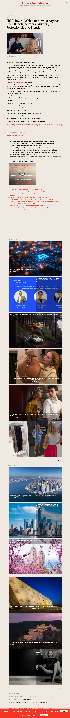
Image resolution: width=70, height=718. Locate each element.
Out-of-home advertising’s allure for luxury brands (24, 203)
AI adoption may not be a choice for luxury (48, 423)
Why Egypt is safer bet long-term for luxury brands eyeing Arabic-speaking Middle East (34, 150)
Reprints (20, 132)
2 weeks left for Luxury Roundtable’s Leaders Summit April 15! (27, 145)
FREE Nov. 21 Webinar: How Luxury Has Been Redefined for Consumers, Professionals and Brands (33, 24)
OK (64, 711)
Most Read (33, 8)
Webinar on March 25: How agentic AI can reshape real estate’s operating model (47, 279)
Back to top (60, 460)
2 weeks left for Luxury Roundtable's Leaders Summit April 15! (27, 189)
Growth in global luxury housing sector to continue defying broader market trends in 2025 (35, 201)
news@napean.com (21, 702)
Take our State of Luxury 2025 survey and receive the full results (27, 205)
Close (43, 715)
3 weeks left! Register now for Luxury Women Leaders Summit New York (30, 148)
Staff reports (11, 60)
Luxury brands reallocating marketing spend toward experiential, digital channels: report (34, 199)
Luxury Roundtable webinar (17, 82)
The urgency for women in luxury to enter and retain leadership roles (29, 210)
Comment (17, 12)
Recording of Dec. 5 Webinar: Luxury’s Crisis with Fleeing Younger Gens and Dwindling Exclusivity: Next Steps (35, 379)
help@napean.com (25, 699)
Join (38, 8)
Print (14, 15)
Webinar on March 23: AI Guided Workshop (22, 269)
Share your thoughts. (15, 135)
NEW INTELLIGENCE (20, 139)
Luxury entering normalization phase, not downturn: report (26, 159)
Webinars (9, 17)
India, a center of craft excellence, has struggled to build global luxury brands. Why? (33, 152)
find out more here (33, 715)
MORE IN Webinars (12, 239)
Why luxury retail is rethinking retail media (22, 161)
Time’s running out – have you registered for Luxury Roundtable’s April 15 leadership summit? (36, 156)
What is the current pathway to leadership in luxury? (25, 154)
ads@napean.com (42, 702)
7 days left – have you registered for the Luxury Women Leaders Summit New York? (33, 143)
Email (10, 15)
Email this (11, 132)
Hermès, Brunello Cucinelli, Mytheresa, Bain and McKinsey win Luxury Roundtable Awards (34, 208)
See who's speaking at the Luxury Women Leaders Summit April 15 (28, 191)
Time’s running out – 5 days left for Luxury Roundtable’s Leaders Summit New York (33, 141)
